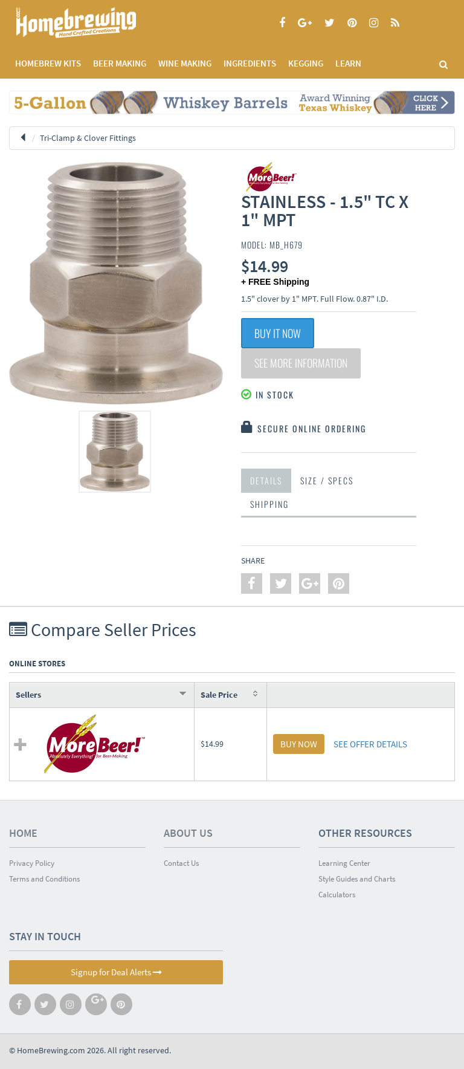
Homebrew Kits (48, 63)
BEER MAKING (119, 63)
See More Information (300, 363)
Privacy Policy (31, 863)
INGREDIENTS (250, 63)
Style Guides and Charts (356, 879)
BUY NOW (298, 744)
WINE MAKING (184, 63)
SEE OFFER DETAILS (370, 744)
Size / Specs (326, 480)
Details (266, 480)
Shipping (269, 504)
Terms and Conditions (44, 879)
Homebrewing (93, 22)
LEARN (348, 63)
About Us (188, 833)
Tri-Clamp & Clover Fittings (88, 137)
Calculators (336, 894)
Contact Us (181, 863)
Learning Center (344, 863)
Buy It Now (277, 333)
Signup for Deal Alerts (116, 972)
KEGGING (305, 63)
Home (23, 833)
